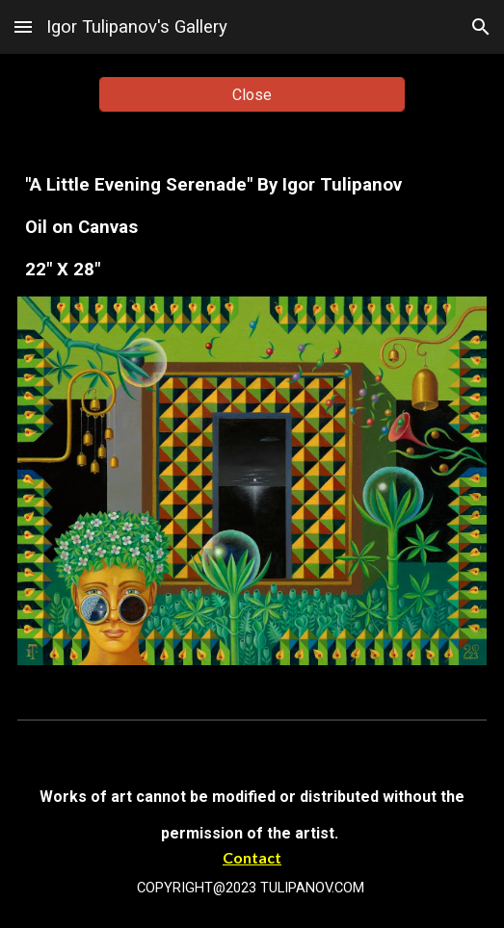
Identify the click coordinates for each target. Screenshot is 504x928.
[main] (252, 227)
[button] (23, 26)
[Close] (251, 94)
